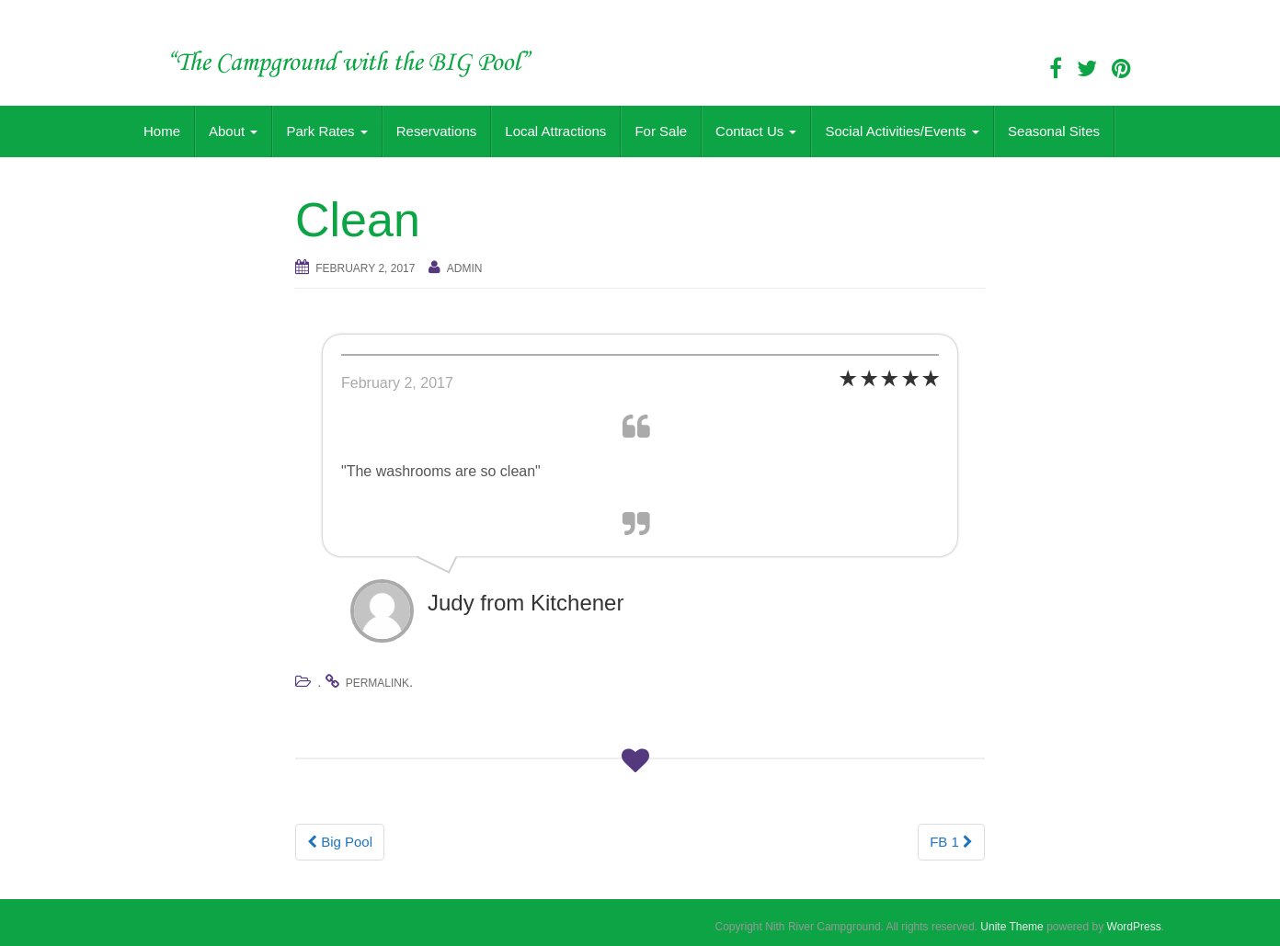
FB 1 (951, 841)
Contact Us (755, 131)
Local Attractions (555, 131)
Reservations (436, 131)
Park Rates (326, 131)
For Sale (660, 131)
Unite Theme (1011, 926)
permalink (377, 683)
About (233, 131)
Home (161, 131)
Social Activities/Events (902, 131)
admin (465, 268)
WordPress (1134, 926)
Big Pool (339, 841)
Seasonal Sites (1054, 131)
